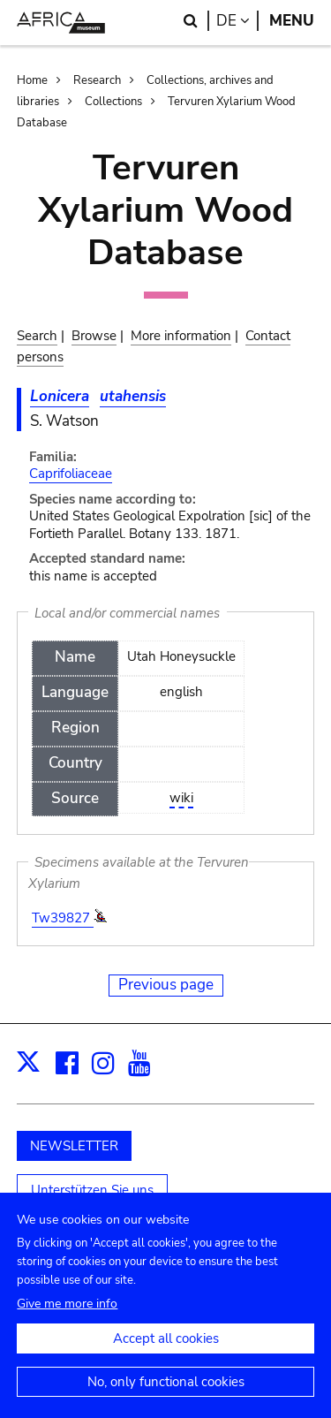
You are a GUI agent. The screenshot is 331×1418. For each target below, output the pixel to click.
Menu (291, 21)
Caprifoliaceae (70, 473)
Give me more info (67, 1317)
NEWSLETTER (74, 1146)
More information (181, 336)
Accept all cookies (166, 1352)
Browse (94, 336)
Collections (113, 102)
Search (37, 336)
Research (97, 80)
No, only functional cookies (165, 1396)
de (237, 21)
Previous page (166, 984)
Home (32, 80)
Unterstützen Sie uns (92, 1190)
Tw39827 (63, 918)
